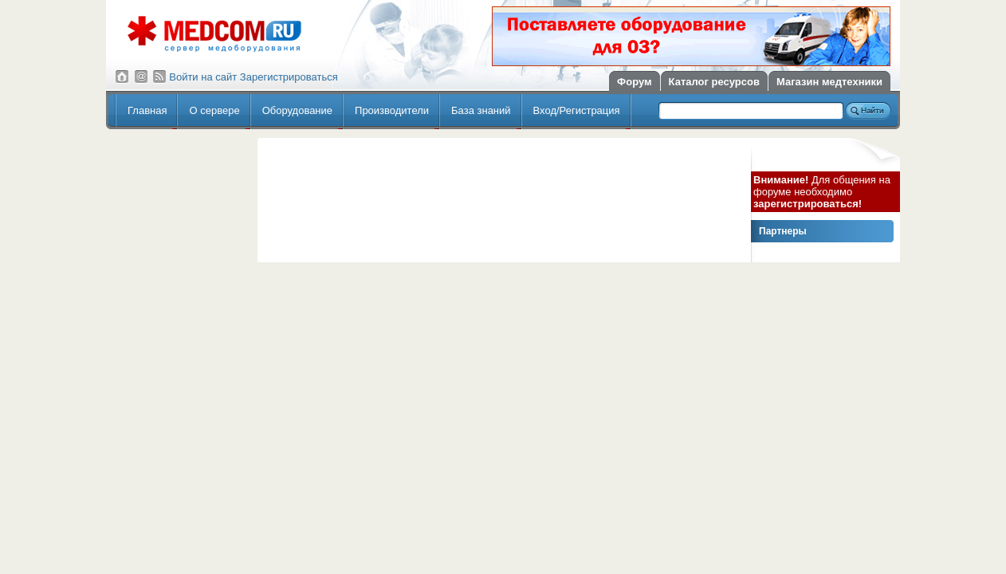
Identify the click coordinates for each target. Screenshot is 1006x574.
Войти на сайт (203, 77)
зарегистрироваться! (807, 204)
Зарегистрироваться (289, 77)
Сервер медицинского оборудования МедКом (214, 34)
